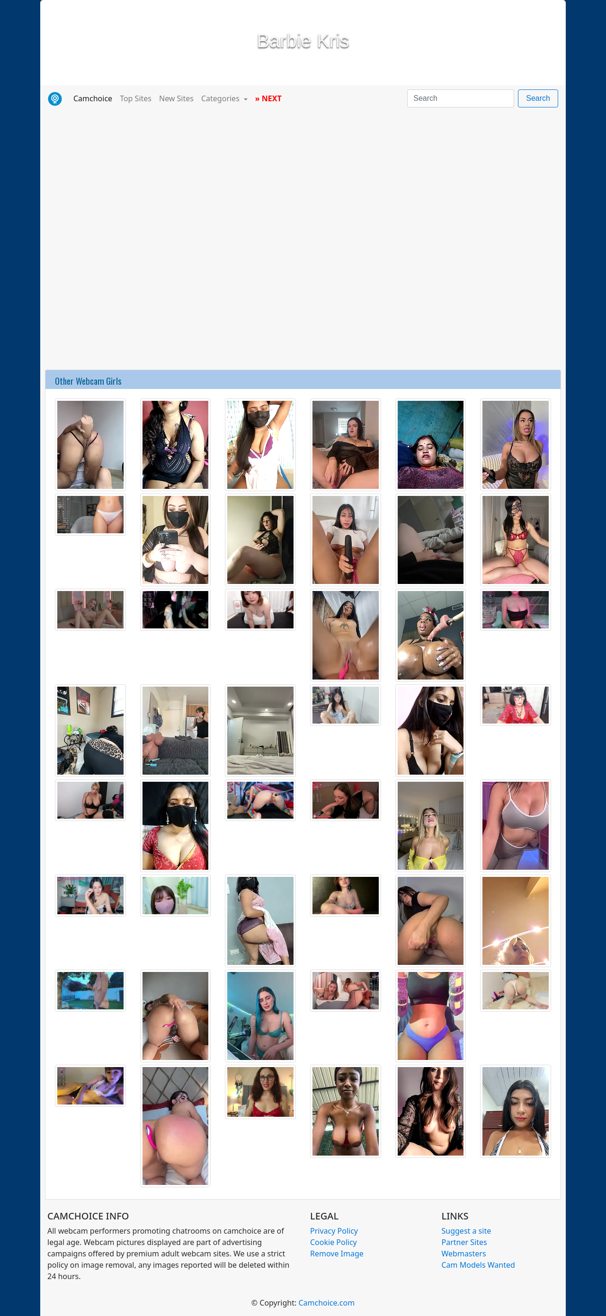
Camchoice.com (326, 1303)
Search (538, 98)
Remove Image (337, 1253)
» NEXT (268, 98)
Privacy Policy (334, 1231)
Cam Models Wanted (478, 1265)
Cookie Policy (333, 1242)
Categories (221, 98)
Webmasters (464, 1253)
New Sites (176, 98)
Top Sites (136, 98)
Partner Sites (464, 1242)
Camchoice (94, 98)
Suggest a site (466, 1231)
